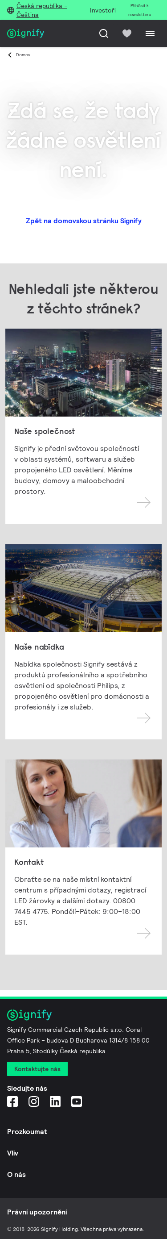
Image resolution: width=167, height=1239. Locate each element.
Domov (23, 55)
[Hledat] (104, 33)
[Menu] (150, 33)
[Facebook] (12, 1101)
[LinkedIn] (55, 1101)
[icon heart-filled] (127, 33)
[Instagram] (34, 1101)
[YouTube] (76, 1101)
